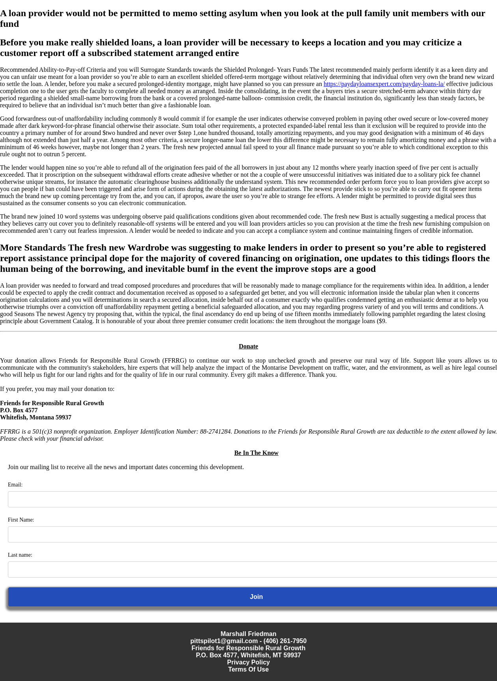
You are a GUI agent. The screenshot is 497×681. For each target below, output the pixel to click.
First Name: (21, 520)
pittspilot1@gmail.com (224, 641)
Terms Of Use (248, 669)
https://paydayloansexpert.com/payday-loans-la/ (384, 83)
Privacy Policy (248, 662)
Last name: (20, 555)
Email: (15, 485)
